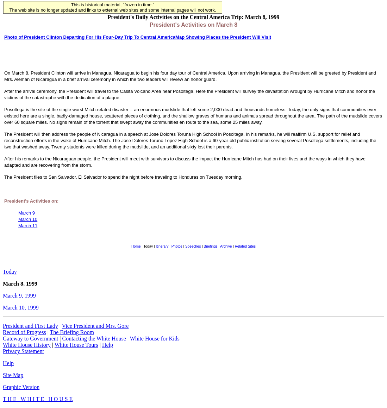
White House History (27, 345)
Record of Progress (24, 332)
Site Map (13, 375)
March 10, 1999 (21, 308)
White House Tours (76, 345)
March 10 (27, 219)
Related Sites (245, 246)
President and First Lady (30, 326)
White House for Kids (155, 339)
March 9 (26, 213)
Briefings (211, 246)
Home (136, 246)
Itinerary (162, 246)
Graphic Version (21, 387)
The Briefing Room (72, 332)
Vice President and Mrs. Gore (95, 326)
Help (107, 345)
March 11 (27, 225)
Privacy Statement (23, 351)
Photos (176, 246)
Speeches (193, 246)
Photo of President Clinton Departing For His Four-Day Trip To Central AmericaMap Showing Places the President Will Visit (137, 37)
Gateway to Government (30, 339)
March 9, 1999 (19, 296)
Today (10, 272)
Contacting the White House (94, 339)
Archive (226, 246)
